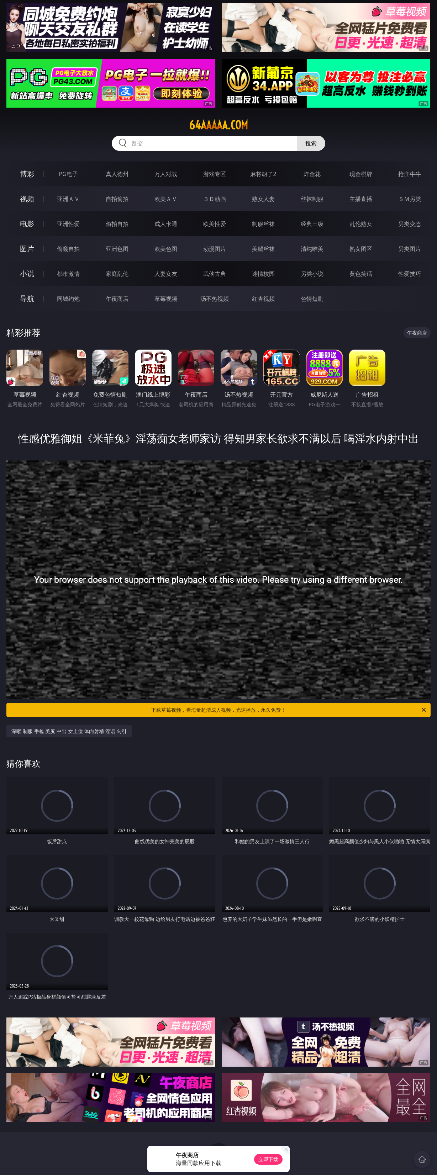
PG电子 (68, 174)
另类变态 (409, 224)
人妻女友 (165, 274)
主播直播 (360, 199)
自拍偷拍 (117, 199)
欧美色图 (165, 249)
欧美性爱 (214, 224)
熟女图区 (360, 249)
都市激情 (68, 274)
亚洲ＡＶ (68, 199)
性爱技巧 (409, 274)
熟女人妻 (263, 199)
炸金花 (312, 174)
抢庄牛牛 (409, 174)
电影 (27, 223)
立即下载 (268, 1159)
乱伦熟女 (360, 224)
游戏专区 (214, 174)
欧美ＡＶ (165, 199)
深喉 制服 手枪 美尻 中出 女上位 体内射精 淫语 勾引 (68, 731)
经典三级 (312, 224)
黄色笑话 (360, 274)
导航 (27, 298)
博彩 (27, 174)
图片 (27, 248)
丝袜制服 (312, 199)
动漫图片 (214, 249)
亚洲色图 (117, 249)
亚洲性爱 (68, 224)
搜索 (311, 143)
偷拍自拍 (117, 224)
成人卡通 (165, 224)
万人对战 (165, 174)
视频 (27, 198)
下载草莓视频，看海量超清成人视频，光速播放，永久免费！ (289, 710)
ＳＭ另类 (409, 199)
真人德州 (117, 174)
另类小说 (312, 274)
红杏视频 (263, 299)
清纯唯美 (312, 249)
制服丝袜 (263, 224)
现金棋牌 (360, 174)
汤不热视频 (214, 299)
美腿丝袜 (263, 249)
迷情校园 (263, 274)
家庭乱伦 (117, 274)
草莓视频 (165, 299)
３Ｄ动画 (214, 199)
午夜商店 (117, 299)
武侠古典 (214, 274)
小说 (27, 273)
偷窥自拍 (68, 249)
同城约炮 (68, 299)
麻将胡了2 (263, 174)
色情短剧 (312, 299)
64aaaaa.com (218, 125)
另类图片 (409, 249)
